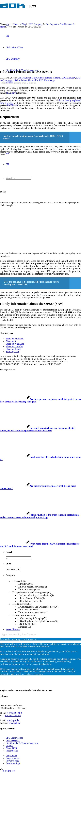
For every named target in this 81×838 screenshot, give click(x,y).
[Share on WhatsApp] (15, 344)
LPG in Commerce (31, 609)
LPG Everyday (68, 77)
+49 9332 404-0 (14, 713)
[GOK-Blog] (18, 10)
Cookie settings (13, 763)
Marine (25, 627)
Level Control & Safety (32, 598)
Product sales (12, 750)
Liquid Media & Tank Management (32, 592)
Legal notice (11, 755)
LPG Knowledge (47, 80)
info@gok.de (13, 720)
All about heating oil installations (37, 595)
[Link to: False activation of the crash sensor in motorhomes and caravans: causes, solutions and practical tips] (39, 516)
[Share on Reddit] (13, 349)
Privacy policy (12, 761)
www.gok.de (14, 723)
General (56, 77)
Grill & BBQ (28, 624)
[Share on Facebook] (14, 338)
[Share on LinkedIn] (14, 346)
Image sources (12, 758)
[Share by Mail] (12, 351)
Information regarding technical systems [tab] (18, 639)
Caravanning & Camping (33, 618)
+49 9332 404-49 (12, 715)
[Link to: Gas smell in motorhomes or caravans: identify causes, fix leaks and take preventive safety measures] (38, 429)
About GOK (11, 748)
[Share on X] (11, 341)
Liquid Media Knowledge (33, 586)
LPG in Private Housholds (26, 80)
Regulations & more (31, 601)
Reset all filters (13, 629)
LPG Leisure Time (24, 615)
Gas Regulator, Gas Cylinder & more (35, 77)
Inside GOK (27, 584)
